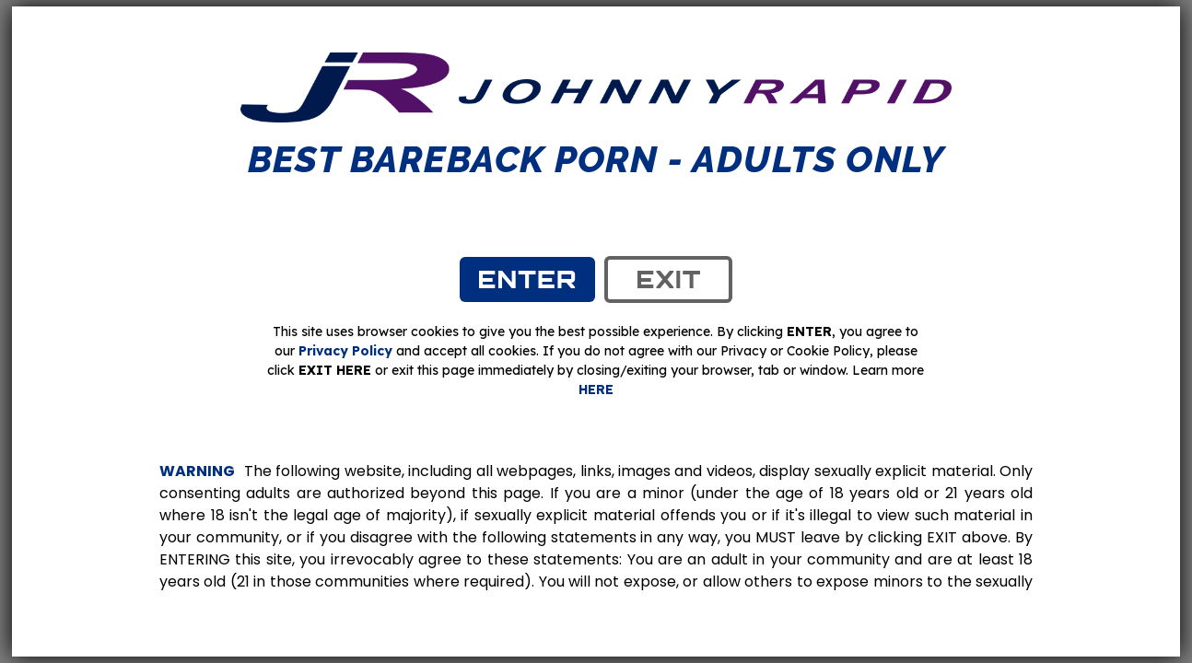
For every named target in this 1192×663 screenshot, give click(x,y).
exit (668, 279)
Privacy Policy (345, 351)
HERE (596, 389)
